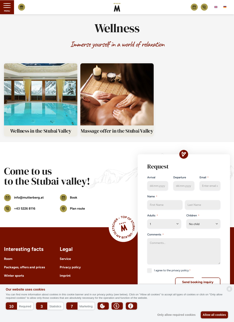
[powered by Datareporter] (229, 289)
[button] (19, 306)
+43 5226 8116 (204, 7)
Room (8, 259)
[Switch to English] (215, 7)
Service (65, 259)
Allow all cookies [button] (214, 314)
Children (192, 215)
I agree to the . (172, 270)
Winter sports (14, 276)
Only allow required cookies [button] (175, 314)
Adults (152, 215)
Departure (179, 177)
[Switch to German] (224, 7)
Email (204, 177)
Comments (155, 234)
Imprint (65, 276)
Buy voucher (21, 7)
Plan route (72, 208)
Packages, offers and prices (24, 267)
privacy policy (180, 270)
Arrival (151, 177)
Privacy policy (70, 267)
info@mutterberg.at (24, 197)
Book (194, 7)
